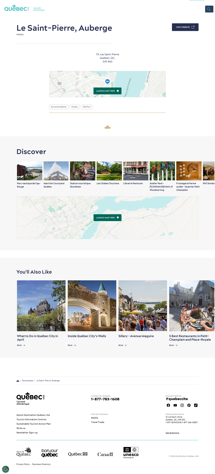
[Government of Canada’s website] (105, 454)
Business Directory (41, 464)
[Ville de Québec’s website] (23, 451)
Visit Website (185, 27)
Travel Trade (97, 422)
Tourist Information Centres (31, 419)
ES (209, 2)
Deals (187, 9)
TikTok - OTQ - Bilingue (196, 405)
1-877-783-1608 (105, 399)
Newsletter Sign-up (27, 432)
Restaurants (129, 9)
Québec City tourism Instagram (182, 405)
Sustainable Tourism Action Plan (33, 423)
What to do (111, 9)
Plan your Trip (171, 9)
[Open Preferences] (5, 469)
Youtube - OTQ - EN (175, 405)
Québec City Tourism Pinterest (189, 405)
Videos (199, 9)
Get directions (172, 433)
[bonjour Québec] (49, 453)
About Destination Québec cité (33, 415)
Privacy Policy (23, 464)
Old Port (87, 107)
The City (96, 9)
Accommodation (59, 107)
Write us (21, 428)
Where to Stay (150, 9)
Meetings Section (197, 2)
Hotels (74, 107)
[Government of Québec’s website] (77, 454)
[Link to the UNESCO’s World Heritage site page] (130, 453)
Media (94, 417)
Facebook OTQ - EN (168, 405)
